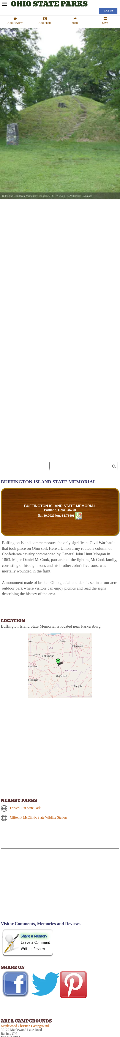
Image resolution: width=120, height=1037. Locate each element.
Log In (108, 11)
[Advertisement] (37, 887)
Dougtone (44, 196)
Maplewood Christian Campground (25, 1026)
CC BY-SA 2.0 (58, 196)
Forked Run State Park (25, 808)
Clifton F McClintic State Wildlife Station (38, 817)
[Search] (81, 466)
